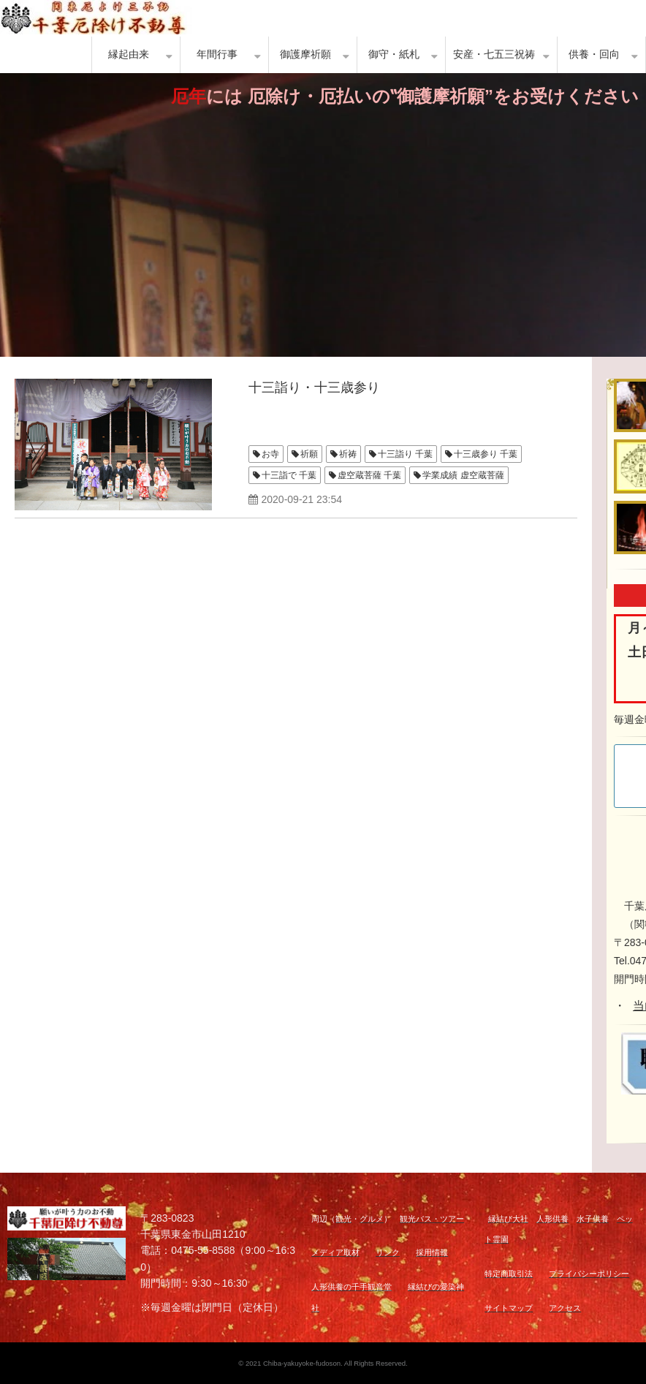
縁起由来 (128, 54)
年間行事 (217, 54)
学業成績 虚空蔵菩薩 (462, 475)
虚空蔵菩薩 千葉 (369, 475)
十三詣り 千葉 (405, 454)
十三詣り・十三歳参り (314, 387)
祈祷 (348, 454)
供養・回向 (594, 54)
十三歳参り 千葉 (485, 454)
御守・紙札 (393, 54)
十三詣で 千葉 (289, 475)
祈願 (309, 454)
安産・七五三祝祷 (494, 54)
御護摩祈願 (305, 54)
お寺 (270, 454)
